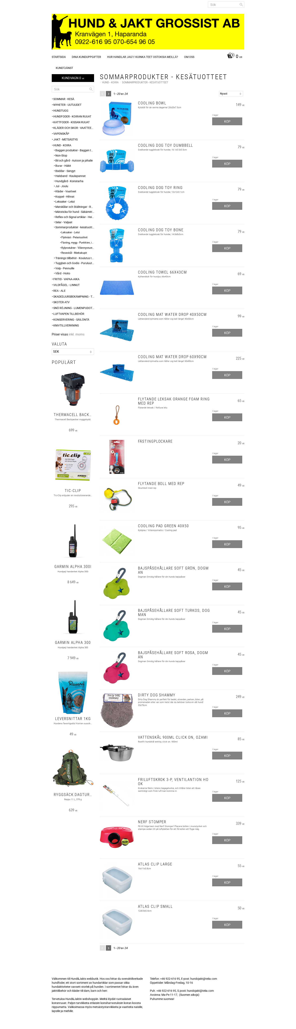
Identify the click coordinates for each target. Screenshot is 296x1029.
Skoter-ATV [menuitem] (61, 302)
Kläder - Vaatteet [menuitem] (65, 191)
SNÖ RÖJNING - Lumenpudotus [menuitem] (73, 308)
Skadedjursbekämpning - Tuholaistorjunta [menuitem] (73, 296)
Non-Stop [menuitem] (61, 155)
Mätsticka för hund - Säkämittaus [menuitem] (74, 212)
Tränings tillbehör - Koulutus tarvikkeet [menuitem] (74, 258)
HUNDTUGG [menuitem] (60, 110)
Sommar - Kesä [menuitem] (63, 99)
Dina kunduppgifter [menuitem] (86, 57)
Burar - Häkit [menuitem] (63, 166)
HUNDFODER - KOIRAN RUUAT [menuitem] (72, 116)
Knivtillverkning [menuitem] (66, 325)
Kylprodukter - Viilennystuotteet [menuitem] (77, 247)
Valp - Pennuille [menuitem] (64, 268)
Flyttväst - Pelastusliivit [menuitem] (74, 237)
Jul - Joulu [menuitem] (61, 186)
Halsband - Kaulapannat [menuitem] (70, 176)
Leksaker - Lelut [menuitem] (65, 201)
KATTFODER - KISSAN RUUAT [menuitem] (71, 122)
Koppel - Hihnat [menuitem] (64, 196)
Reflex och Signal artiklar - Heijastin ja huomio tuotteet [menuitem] (74, 217)
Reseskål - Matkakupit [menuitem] (74, 252)
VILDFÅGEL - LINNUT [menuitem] (66, 285)
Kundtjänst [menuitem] (64, 68)
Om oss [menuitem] (189, 57)
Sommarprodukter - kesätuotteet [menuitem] (74, 227)
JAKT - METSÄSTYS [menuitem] (65, 139)
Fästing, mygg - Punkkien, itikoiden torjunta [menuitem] (77, 242)
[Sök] (241, 5)
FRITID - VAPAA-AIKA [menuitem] (66, 279)
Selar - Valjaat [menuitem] (63, 222)
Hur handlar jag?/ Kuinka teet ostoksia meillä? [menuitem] (142, 57)
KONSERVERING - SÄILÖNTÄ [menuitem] (71, 319)
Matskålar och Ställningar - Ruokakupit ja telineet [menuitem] (74, 207)
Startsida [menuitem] (59, 57)
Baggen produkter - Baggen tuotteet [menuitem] (74, 150)
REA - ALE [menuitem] (59, 291)
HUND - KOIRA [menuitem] (62, 145)
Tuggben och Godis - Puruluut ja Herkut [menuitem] (74, 263)
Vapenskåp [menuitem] (61, 133)
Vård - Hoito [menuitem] (62, 273)
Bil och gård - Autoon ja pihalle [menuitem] (74, 160)
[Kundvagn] (233, 56)
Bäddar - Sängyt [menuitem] (65, 171)
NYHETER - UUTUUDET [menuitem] (67, 105)
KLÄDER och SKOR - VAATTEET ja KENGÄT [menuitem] (73, 128)
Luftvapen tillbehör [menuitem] (68, 314)
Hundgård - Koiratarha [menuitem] (69, 181)
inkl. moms (76, 334)
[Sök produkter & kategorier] (226, 4)
